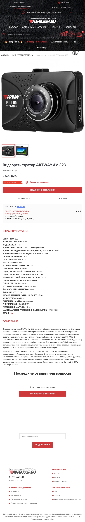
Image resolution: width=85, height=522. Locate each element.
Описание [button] (62, 198)
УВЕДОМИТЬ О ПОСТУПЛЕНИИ (42, 190)
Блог (55, 491)
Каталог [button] (13, 27)
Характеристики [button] (22, 198)
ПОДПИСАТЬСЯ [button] (42, 445)
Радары (76, 42)
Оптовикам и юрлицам (34, 27)
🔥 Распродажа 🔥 (14, 42)
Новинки (56, 27)
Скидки (56, 495)
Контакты (71, 27)
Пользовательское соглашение (24, 503)
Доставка (57, 473)
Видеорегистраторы (37, 42)
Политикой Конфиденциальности (55, 451)
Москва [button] (21, 207)
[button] (21, 8)
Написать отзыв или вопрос (42, 394)
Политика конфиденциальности (67, 499)
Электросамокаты (59, 42)
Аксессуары (42, 48)
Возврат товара (60, 481)
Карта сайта (16, 495)
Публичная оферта (19, 499)
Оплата (56, 477)
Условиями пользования (40, 453)
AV (12, 313)
